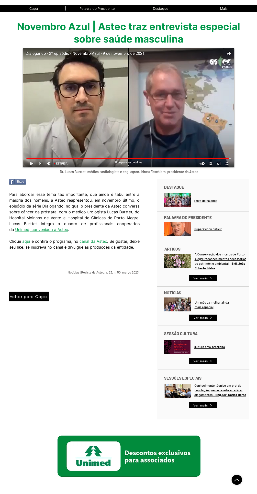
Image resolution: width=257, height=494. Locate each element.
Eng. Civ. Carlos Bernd (230, 395)
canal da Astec (93, 241)
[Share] (17, 182)
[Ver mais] (203, 278)
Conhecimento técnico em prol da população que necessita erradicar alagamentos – (218, 390)
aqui (26, 241)
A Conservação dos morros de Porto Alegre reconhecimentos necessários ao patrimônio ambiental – (220, 258)
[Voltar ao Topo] (237, 480)
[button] (223, 8)
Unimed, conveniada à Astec (41, 229)
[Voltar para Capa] (29, 296)
